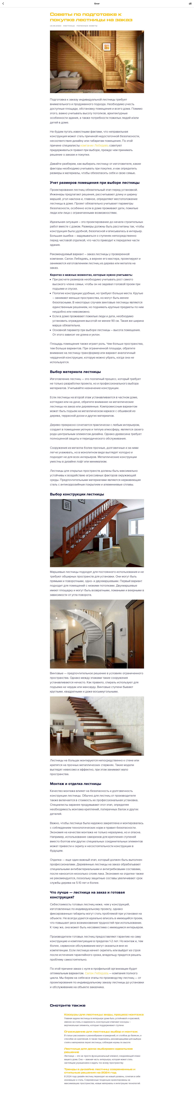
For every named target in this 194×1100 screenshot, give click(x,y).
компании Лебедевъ (94, 145)
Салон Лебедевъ (96, 973)
